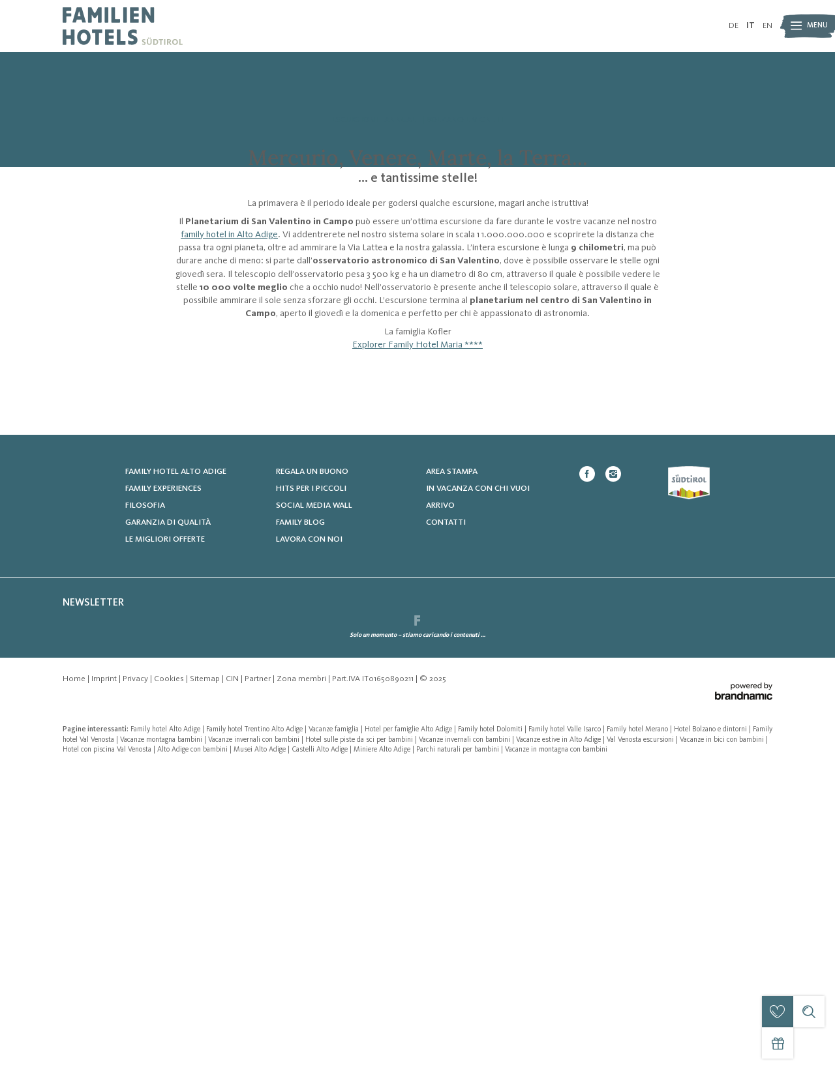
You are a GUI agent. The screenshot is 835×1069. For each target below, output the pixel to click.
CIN (233, 977)
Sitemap (206, 977)
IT (750, 26)
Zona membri (302, 977)
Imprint (105, 977)
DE (733, 26)
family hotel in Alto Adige (229, 394)
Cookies (170, 977)
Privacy (136, 977)
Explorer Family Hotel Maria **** (417, 505)
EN (767, 26)
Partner (259, 977)
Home (75, 977)
